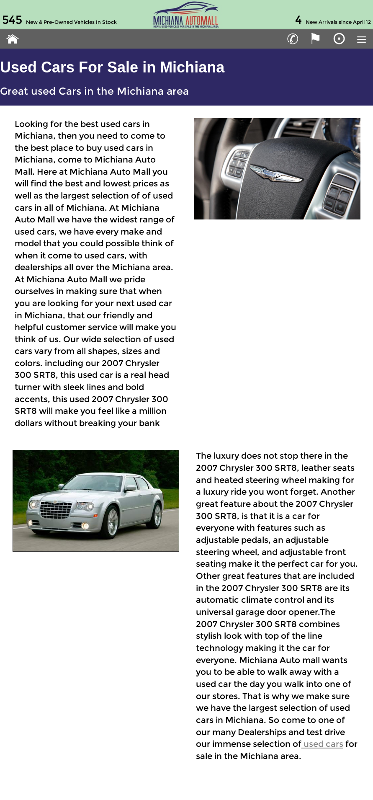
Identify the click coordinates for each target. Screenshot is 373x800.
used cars (322, 744)
